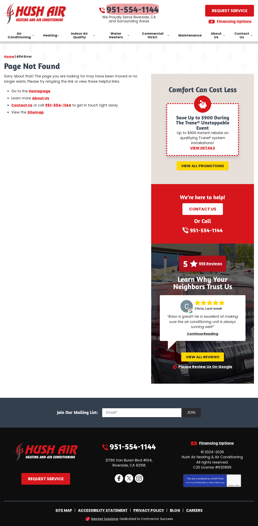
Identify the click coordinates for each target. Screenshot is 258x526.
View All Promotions (202, 165)
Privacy (230, 484)
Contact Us (21, 104)
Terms (237, 484)
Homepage (40, 90)
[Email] (144, 411)
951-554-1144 (133, 8)
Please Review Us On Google (205, 366)
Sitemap (36, 111)
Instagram (139, 478)
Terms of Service (215, 481)
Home (9, 54)
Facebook (118, 478)
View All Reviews (202, 356)
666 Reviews (210, 263)
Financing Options (232, 20)
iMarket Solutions (104, 517)
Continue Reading (202, 333)
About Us (41, 97)
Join (193, 412)
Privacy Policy (201, 481)
